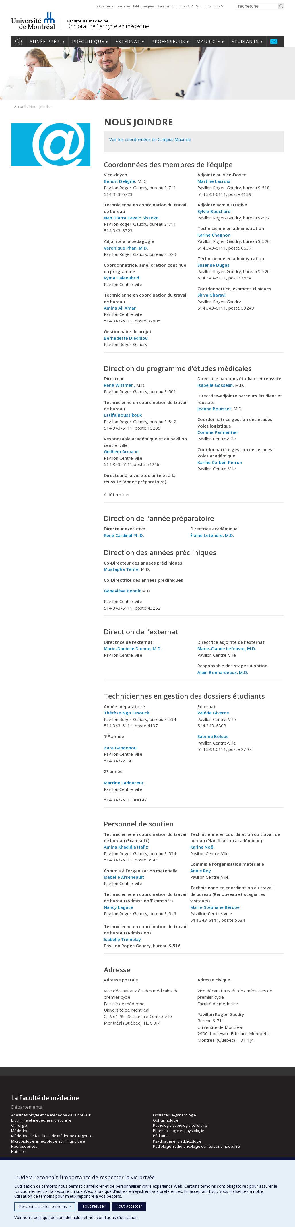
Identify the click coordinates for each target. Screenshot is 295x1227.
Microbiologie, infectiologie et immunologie (48, 1141)
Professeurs (168, 41)
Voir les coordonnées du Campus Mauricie (150, 139)
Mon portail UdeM (210, 6)
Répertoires (105, 6)
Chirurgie (19, 1125)
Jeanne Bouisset (214, 408)
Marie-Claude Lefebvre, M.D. (226, 648)
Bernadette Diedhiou (126, 338)
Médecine (19, 1130)
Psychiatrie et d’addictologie (177, 1141)
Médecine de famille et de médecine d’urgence (51, 1135)
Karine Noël (202, 847)
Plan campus (167, 6)
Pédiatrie (161, 1135)
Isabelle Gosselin (215, 385)
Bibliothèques (143, 6)
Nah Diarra (115, 218)
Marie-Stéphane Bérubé (215, 907)
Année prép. (45, 41)
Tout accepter (129, 1206)
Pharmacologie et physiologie (178, 1130)
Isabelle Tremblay (122, 939)
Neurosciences (24, 1146)
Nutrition (18, 1151)
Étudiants (245, 41)
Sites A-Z (186, 6)
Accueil (18, 41)
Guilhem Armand (122, 451)
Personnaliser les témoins (45, 1206)
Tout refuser (93, 1206)
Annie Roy (200, 871)
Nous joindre (274, 41)
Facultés (124, 6)
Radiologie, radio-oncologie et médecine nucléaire (196, 1146)
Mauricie (208, 41)
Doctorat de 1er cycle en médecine (108, 26)
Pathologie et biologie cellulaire (180, 1125)
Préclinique (88, 41)
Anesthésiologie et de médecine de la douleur (51, 1115)
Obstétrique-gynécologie (174, 1115)
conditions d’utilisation (117, 1217)
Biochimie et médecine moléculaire (41, 1120)
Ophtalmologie (165, 1120)
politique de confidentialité (58, 1217)
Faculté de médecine (87, 21)
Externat (127, 41)
